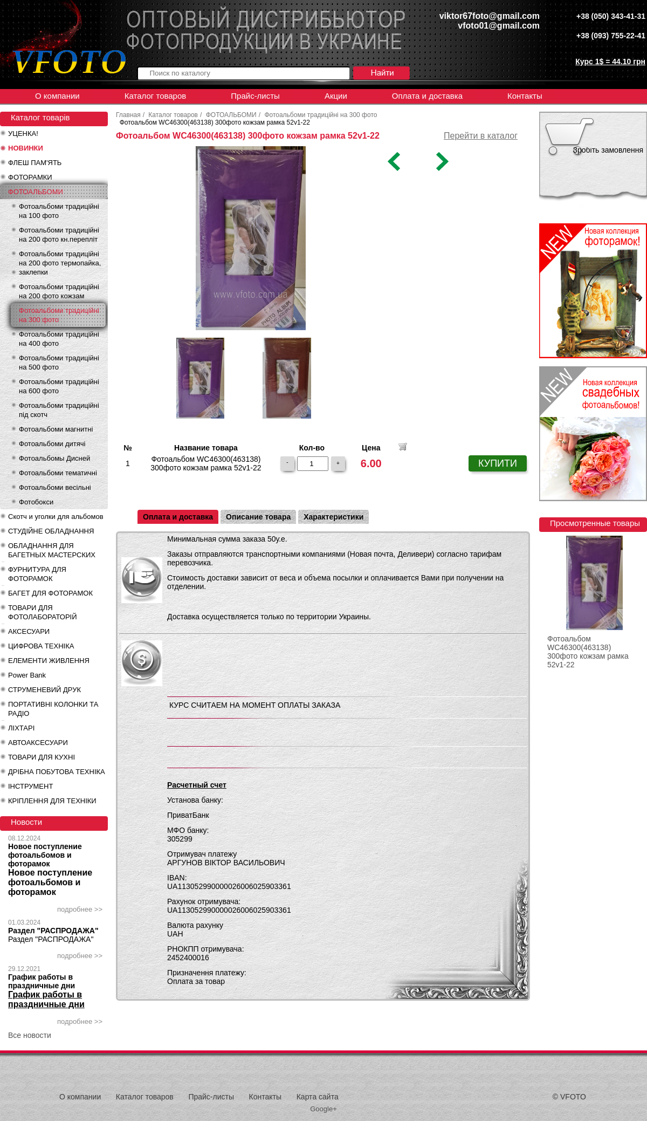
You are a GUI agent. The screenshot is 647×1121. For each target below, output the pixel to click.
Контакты (524, 95)
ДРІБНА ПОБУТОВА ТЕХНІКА (56, 772)
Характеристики (333, 516)
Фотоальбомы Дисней (54, 458)
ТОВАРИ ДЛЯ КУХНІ (41, 757)
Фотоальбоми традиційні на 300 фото (59, 315)
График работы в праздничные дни (41, 981)
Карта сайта (318, 1096)
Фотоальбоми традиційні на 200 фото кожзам (59, 291)
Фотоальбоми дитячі (52, 444)
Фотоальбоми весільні (55, 487)
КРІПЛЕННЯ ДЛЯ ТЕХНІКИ (52, 801)
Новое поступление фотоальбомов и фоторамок (45, 855)
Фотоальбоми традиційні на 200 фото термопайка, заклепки (60, 263)
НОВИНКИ (25, 148)
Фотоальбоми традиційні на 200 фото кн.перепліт (59, 234)
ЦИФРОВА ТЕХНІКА (41, 646)
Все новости (29, 1035)
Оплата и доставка (427, 95)
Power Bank (27, 675)
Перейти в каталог (481, 135)
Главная (128, 115)
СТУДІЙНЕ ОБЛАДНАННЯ (51, 531)
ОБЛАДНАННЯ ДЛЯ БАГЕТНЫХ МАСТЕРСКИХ (51, 550)
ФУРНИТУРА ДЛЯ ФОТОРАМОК (37, 574)
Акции (336, 95)
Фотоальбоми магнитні (56, 429)
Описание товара (258, 516)
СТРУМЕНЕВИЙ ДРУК (44, 690)
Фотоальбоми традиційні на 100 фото (59, 211)
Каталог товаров (156, 95)
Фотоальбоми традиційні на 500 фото (59, 362)
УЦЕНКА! (23, 133)
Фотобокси (36, 502)
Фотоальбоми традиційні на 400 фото (59, 338)
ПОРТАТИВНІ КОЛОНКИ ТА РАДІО (53, 708)
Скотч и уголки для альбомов (56, 516)
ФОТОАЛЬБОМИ (35, 192)
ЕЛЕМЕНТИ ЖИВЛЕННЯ (49, 661)
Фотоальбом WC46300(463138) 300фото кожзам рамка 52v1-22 (588, 651)
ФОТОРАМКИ (30, 177)
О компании (57, 95)
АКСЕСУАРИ (29, 631)
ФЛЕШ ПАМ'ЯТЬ (34, 163)
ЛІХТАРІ (21, 728)
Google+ (323, 1109)
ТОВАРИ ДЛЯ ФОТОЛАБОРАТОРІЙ (42, 612)
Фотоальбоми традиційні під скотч (59, 410)
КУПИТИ (497, 463)
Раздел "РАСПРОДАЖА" (53, 930)
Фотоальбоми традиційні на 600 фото (59, 386)
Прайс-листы (255, 95)
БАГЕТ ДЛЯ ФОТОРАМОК (50, 593)
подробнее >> (79, 909)
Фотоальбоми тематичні (58, 473)
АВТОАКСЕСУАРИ (38, 743)
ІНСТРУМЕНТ (30, 786)
